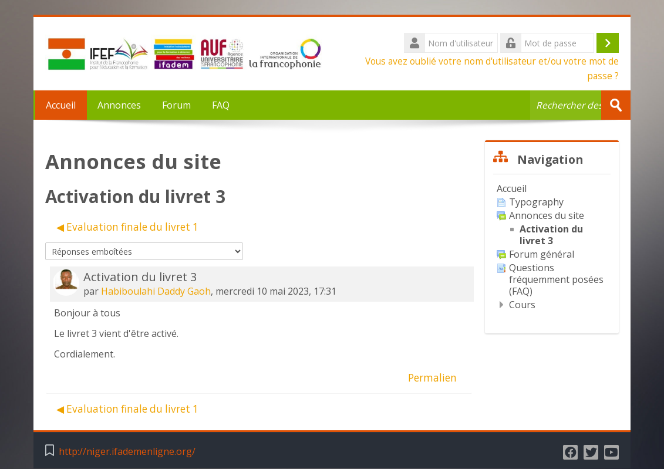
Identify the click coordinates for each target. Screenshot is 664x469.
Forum (176, 105)
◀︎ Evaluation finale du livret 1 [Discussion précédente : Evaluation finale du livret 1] (127, 227)
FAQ (221, 105)
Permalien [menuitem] (432, 377)
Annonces (119, 105)
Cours (522, 304)
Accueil (60, 105)
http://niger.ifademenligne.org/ (127, 451)
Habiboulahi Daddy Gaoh (156, 291)
